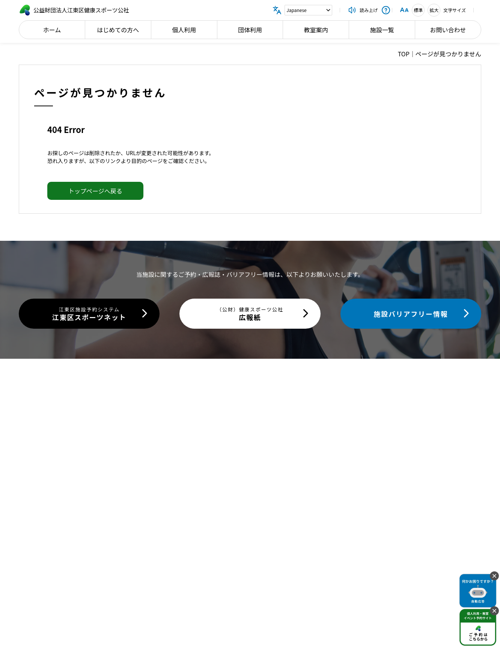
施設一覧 (382, 29)
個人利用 (184, 29)
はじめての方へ (118, 29)
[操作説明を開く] (385, 10)
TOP (404, 53)
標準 (418, 10)
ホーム (52, 29)
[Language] (308, 10)
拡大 (433, 10)
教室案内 (316, 29)
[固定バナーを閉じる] (494, 575)
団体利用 (250, 29)
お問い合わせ (448, 29)
